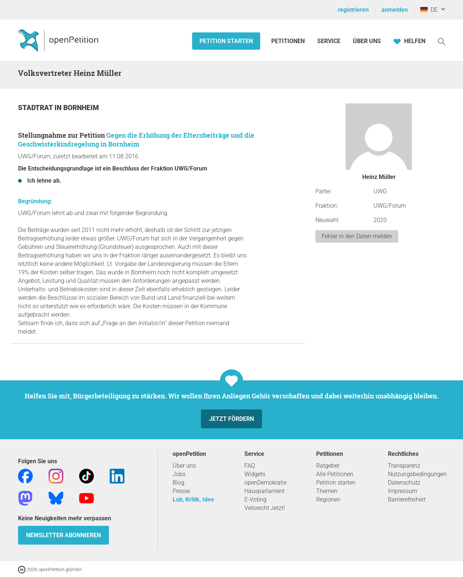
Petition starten (226, 41)
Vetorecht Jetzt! (264, 507)
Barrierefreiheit (406, 499)
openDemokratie (265, 482)
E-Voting (255, 499)
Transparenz (404, 465)
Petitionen (288, 41)
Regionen (328, 499)
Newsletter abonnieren (63, 535)
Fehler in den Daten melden (357, 236)
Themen (326, 491)
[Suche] (441, 41)
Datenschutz (404, 482)
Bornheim (81, 107)
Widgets (254, 474)
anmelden (394, 9)
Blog (178, 482)
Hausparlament (264, 491)
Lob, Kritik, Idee (193, 499)
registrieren (353, 9)
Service (328, 41)
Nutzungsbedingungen (417, 474)
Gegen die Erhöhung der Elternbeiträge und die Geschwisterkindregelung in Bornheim (136, 139)
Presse (181, 491)
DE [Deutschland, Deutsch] (429, 9)
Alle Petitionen (334, 474)
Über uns (184, 465)
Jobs (179, 474)
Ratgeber (327, 465)
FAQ (249, 465)
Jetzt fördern (231, 418)
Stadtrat (36, 107)
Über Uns (367, 41)
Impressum (402, 491)
